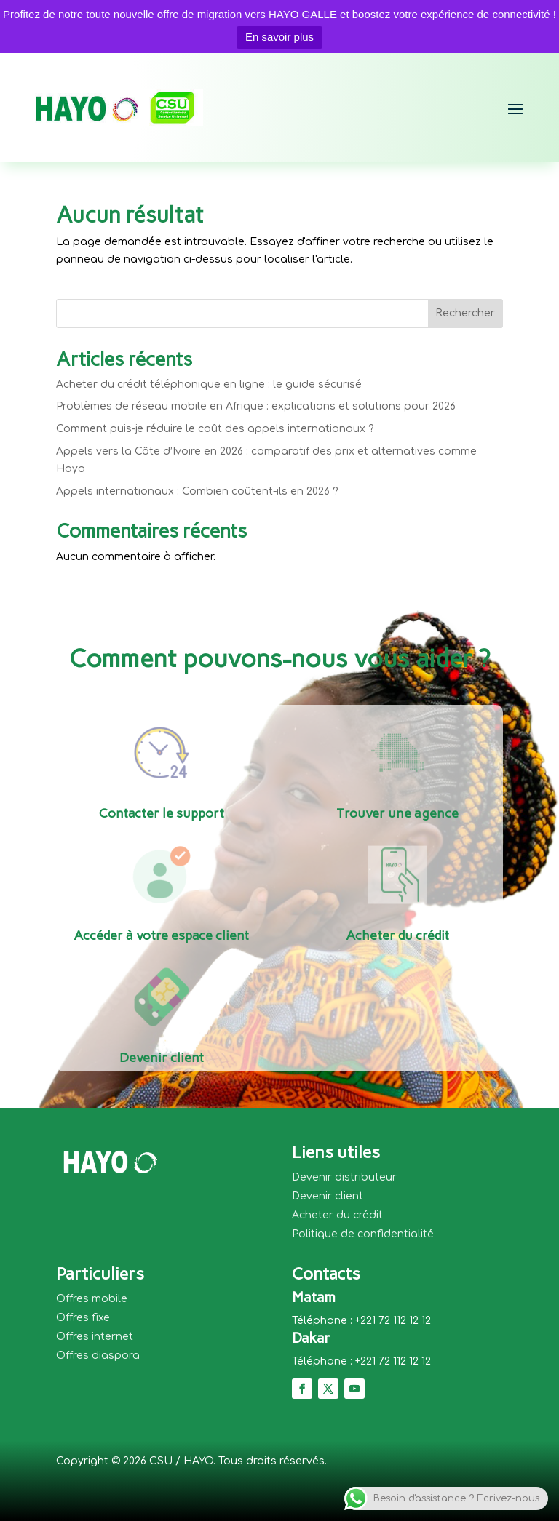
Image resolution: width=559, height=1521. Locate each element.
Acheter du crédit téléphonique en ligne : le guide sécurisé (209, 384)
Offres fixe (83, 1317)
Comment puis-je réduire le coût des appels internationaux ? (215, 428)
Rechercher (465, 313)
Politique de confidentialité (363, 1234)
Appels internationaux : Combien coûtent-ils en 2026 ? (197, 491)
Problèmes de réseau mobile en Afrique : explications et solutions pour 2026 (256, 406)
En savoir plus (279, 37)
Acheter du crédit (397, 935)
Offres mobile (91, 1298)
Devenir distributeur (344, 1177)
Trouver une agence (397, 813)
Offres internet (94, 1336)
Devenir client (161, 1058)
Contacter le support (161, 813)
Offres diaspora (98, 1355)
